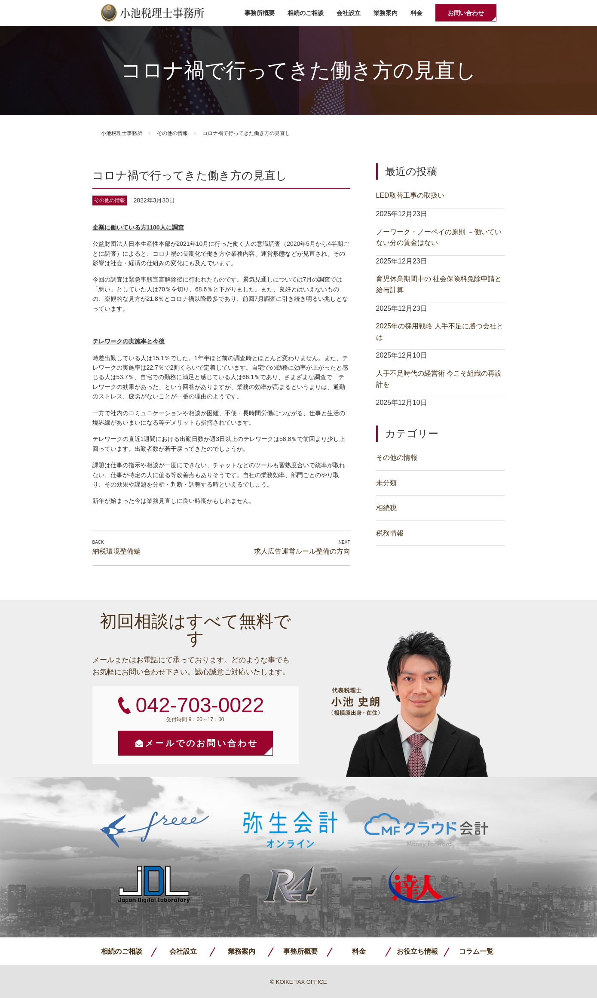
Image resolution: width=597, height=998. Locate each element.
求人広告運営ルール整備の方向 (302, 551)
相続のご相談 (306, 12)
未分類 (386, 483)
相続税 (386, 507)
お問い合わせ (466, 12)
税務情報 (390, 533)
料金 (416, 12)
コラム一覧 (476, 951)
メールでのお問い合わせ (201, 743)
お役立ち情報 (417, 951)
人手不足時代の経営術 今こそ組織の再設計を (439, 379)
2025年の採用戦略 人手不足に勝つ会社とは (439, 331)
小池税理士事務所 (152, 12)
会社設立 (349, 12)
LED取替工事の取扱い (410, 195)
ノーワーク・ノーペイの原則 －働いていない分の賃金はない (439, 237)
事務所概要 (260, 12)
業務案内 (386, 12)
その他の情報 (172, 133)
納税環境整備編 (116, 551)
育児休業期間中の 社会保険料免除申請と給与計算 (439, 284)
